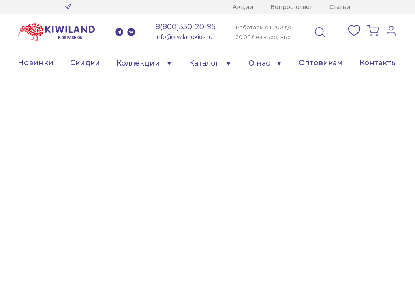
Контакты (378, 62)
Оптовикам (321, 62)
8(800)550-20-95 (186, 26)
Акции (243, 7)
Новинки (35, 62)
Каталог (204, 63)
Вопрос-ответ (291, 7)
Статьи (339, 7)
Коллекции (138, 63)
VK (131, 32)
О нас (259, 63)
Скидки (85, 62)
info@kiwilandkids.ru (184, 37)
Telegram (119, 32)
